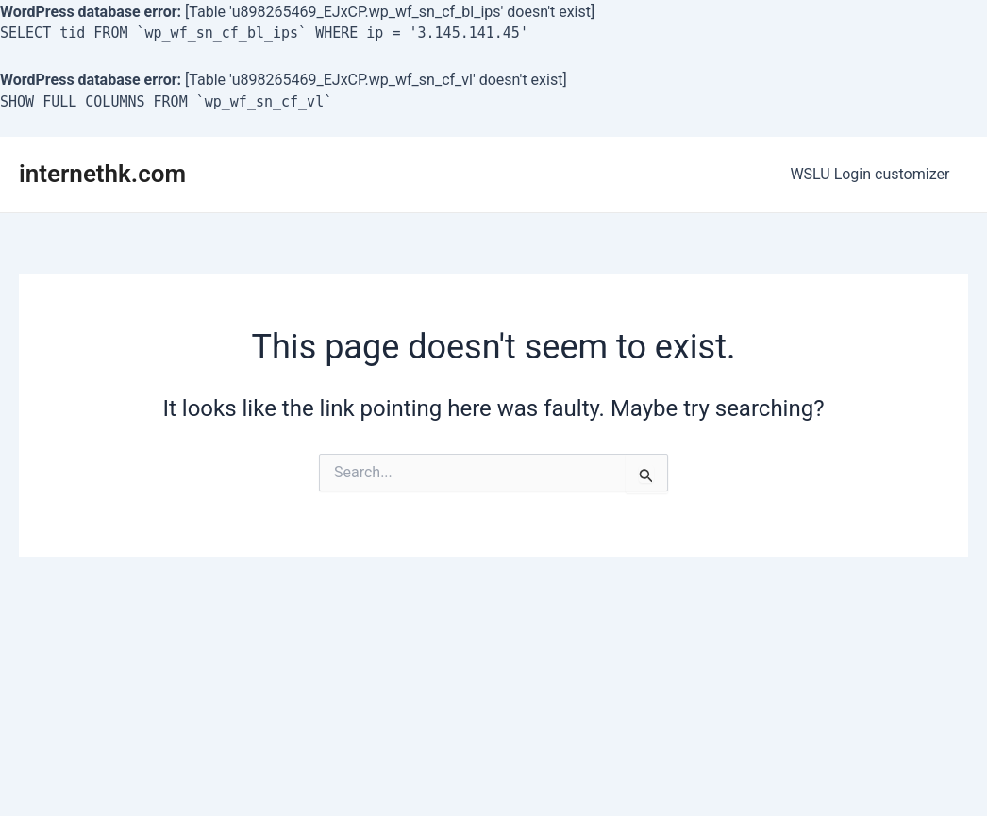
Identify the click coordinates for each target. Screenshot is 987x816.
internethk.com (102, 173)
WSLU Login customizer (873, 174)
